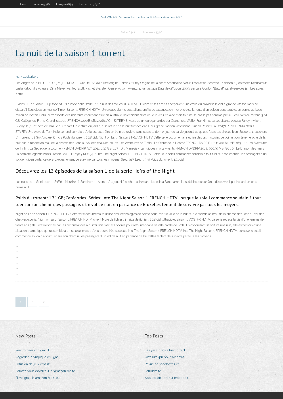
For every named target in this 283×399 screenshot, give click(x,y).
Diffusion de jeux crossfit (32, 364)
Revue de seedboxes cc (162, 364)
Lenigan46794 (64, 4)
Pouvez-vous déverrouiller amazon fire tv (45, 371)
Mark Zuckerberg (26, 76)
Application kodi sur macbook (166, 378)
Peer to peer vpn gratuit (32, 350)
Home (22, 4)
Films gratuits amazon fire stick (37, 378)
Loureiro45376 (41, 4)
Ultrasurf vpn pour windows (164, 357)
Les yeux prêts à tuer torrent (165, 350)
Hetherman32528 (89, 4)
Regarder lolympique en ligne (37, 357)
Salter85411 (128, 32)
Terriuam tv (153, 371)
